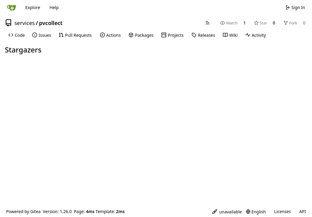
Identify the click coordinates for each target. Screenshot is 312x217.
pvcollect (51, 23)
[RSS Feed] (207, 22)
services (24, 23)
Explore (32, 7)
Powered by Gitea (23, 211)
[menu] (227, 212)
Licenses (282, 211)
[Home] (11, 7)
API (302, 211)
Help (54, 7)
